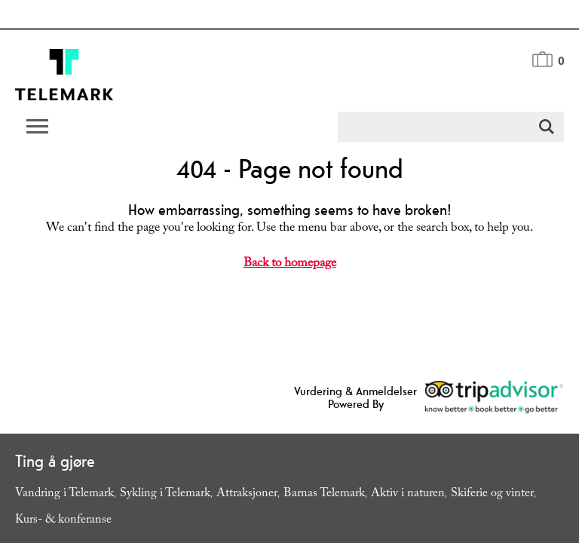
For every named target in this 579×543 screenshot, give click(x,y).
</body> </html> (289, 271)
